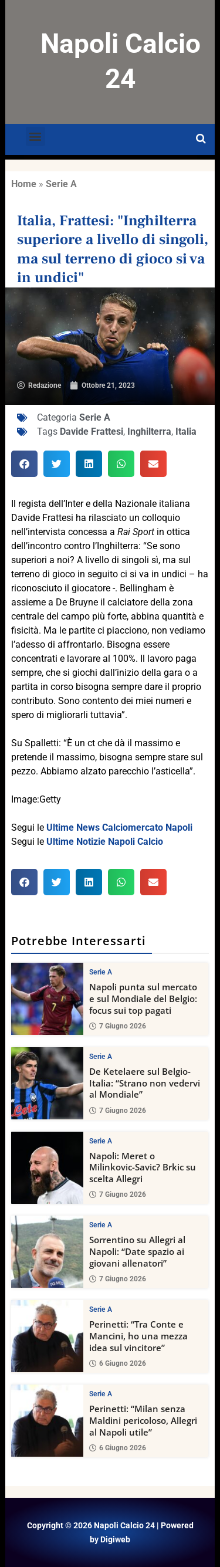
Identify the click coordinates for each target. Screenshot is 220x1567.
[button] (35, 136)
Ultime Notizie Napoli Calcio (104, 841)
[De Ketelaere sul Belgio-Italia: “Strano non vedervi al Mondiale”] (47, 1083)
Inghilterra (149, 431)
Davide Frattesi (91, 431)
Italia (186, 431)
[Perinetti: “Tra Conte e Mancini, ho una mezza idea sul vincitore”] (47, 1336)
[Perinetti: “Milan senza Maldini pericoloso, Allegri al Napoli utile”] (47, 1421)
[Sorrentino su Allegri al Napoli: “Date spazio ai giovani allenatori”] (47, 1252)
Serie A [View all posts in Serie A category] (100, 972)
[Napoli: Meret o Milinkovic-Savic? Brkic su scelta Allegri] (47, 1167)
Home (23, 183)
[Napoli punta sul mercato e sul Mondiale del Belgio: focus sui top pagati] (47, 999)
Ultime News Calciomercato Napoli (119, 827)
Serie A (61, 183)
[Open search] (201, 139)
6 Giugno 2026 (117, 1363)
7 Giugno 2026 (117, 1025)
